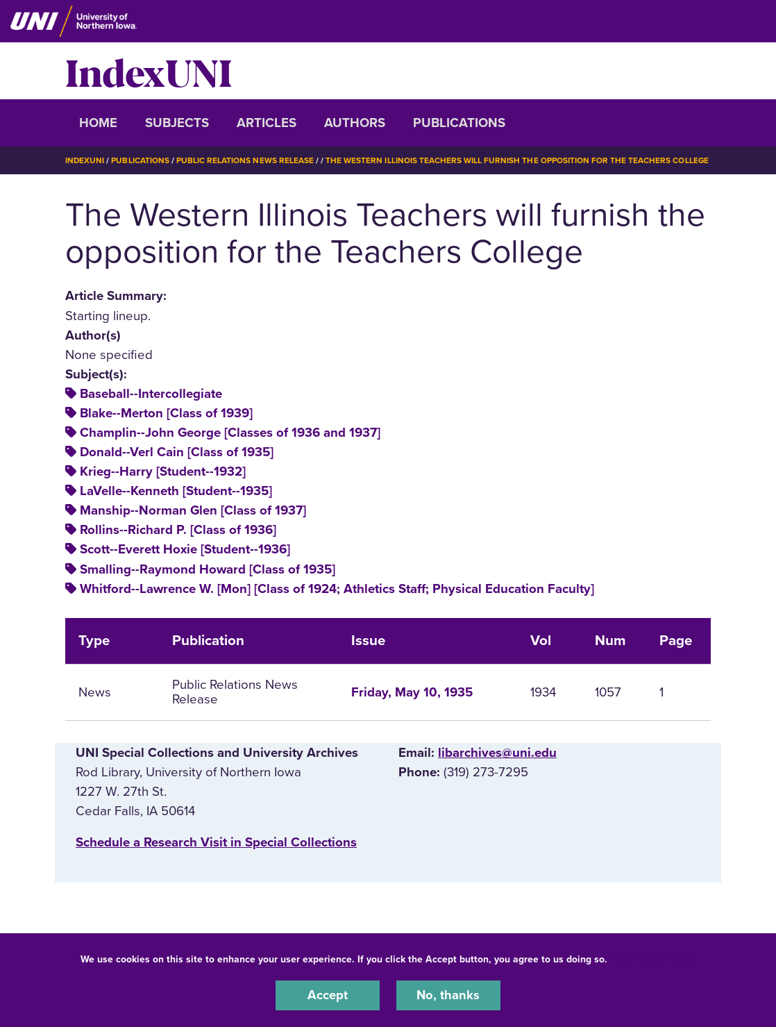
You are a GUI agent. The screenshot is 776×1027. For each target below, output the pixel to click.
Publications (459, 123)
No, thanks (448, 995)
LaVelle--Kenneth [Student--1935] (176, 491)
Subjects (177, 123)
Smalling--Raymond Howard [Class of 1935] (207, 568)
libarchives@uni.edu (497, 752)
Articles (266, 123)
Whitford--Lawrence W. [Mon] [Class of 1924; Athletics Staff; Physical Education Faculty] (337, 588)
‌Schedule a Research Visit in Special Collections (216, 841)
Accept (327, 995)
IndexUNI (148, 71)
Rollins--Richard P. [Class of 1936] (178, 529)
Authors (354, 123)
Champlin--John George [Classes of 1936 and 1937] (230, 432)
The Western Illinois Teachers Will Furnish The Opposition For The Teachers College (518, 160)
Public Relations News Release (245, 160)
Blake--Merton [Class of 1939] (166, 412)
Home (98, 123)
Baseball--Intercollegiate (151, 393)
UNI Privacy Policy (654, 959)
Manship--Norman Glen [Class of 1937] (193, 510)
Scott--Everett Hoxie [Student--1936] (185, 549)
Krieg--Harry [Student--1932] (163, 471)
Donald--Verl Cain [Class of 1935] (176, 452)
